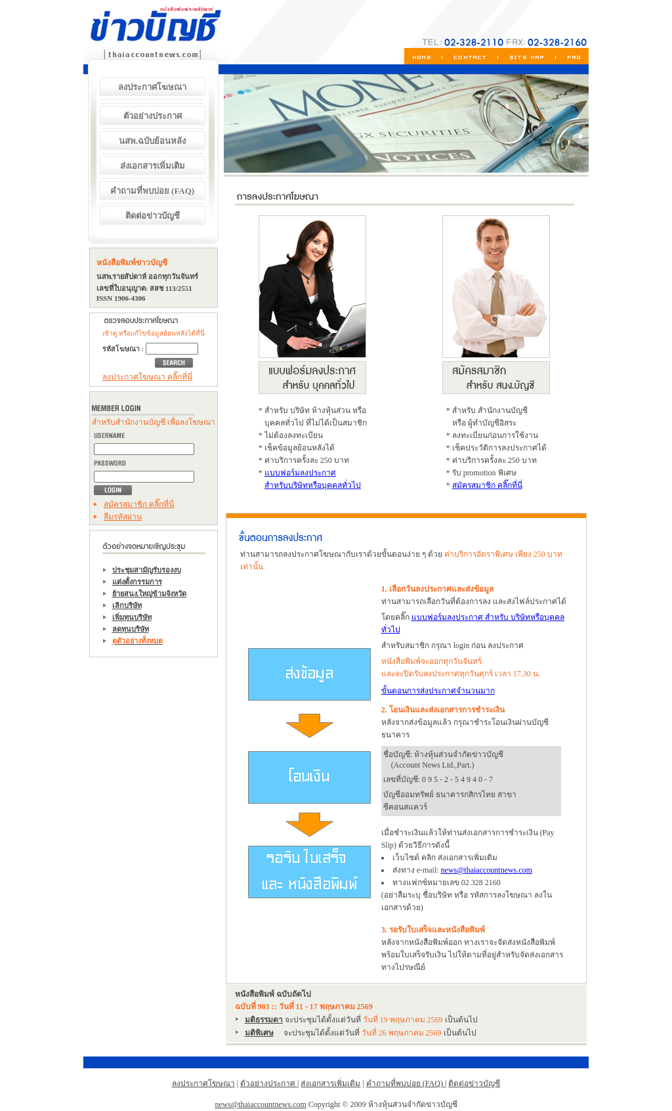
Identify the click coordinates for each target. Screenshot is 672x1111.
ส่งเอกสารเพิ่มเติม (152, 166)
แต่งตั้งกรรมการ (137, 582)
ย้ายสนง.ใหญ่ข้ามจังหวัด (149, 594)
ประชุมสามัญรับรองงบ (146, 570)
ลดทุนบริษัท (130, 629)
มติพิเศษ (259, 1032)
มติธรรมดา (264, 1019)
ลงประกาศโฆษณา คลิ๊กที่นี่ (147, 376)
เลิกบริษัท (127, 605)
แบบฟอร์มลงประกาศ (300, 472)
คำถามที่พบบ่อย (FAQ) (152, 191)
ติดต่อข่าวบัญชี (152, 216)
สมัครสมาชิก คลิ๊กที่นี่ (139, 504)
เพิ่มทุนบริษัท (132, 617)
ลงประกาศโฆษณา (152, 87)
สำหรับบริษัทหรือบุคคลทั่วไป (312, 485)
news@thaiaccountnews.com (486, 870)
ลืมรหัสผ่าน (123, 516)
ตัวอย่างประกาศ (152, 116)
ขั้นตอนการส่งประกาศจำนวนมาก (438, 690)
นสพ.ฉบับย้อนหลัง (152, 141)
